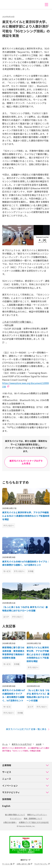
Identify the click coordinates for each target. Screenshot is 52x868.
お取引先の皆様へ (10, 822)
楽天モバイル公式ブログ (22, 744)
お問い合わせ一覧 (24, 864)
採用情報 (6, 799)
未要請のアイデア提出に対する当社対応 (34, 822)
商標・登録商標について (33, 818)
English (6, 806)
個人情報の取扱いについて (15, 814)
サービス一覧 (8, 864)
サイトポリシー (16, 818)
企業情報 (25, 765)
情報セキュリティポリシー (37, 814)
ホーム (5, 744)
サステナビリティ (25, 792)
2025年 (38, 744)
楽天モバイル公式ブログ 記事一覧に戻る (28, 729)
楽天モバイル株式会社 (7, 4)
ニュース (25, 778)
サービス (25, 772)
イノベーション (25, 785)
